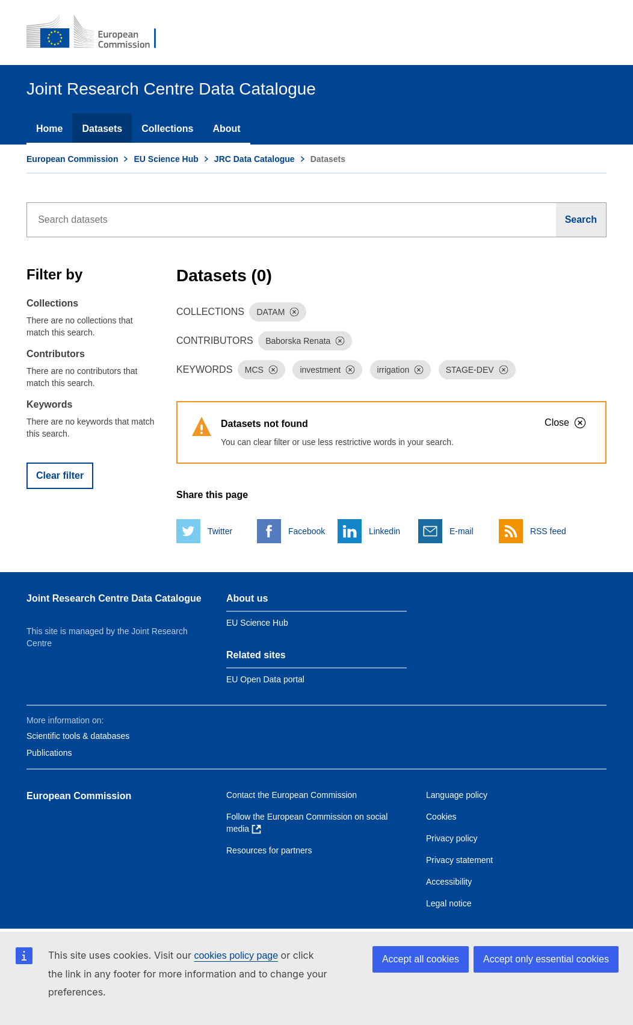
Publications (49, 753)
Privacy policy (452, 838)
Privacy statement (459, 860)
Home (49, 128)
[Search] (581, 219)
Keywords (49, 404)
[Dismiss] (294, 312)
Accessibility (449, 881)
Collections (167, 128)
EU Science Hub (166, 159)
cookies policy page (236, 955)
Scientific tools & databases (77, 736)
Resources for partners (269, 850)
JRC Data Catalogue (254, 159)
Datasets (102, 128)
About (226, 128)
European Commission (72, 159)
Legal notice (449, 903)
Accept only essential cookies (546, 959)
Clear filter (60, 475)
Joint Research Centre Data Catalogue (114, 598)
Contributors (55, 354)
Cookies (441, 816)
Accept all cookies (420, 959)
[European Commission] (99, 32)
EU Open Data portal (265, 679)
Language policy (456, 795)
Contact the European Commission (291, 795)
